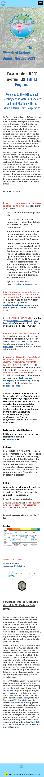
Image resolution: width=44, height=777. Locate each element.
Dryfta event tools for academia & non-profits (24, 774)
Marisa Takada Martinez (10, 724)
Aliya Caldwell (35, 722)
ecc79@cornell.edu (10, 414)
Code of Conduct (11, 688)
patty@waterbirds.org (11, 417)
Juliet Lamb (25, 724)
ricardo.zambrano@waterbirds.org (14, 566)
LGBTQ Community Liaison (21, 700)
